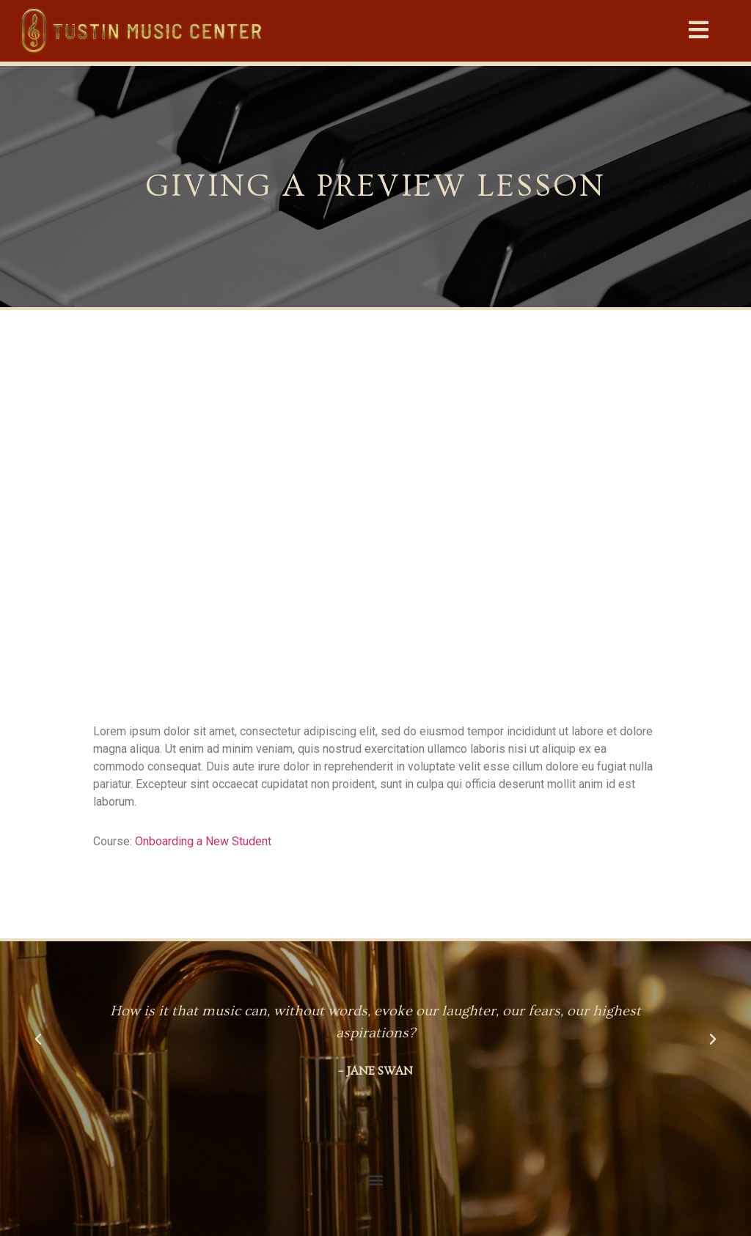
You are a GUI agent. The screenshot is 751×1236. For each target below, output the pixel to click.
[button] (699, 30)
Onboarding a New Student (203, 841)
